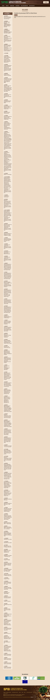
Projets (7, 5)
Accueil (3, 5)
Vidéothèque (39, 692)
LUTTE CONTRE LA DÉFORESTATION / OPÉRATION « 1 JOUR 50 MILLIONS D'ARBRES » (8, 31)
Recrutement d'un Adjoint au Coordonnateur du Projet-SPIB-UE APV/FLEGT (8, 367)
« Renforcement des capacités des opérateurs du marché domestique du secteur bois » (8, 246)
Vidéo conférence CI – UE (8, 642)
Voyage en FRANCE (8, 559)
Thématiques (12, 5)
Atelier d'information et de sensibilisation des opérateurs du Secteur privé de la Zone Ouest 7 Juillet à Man (8, 301)
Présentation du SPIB (15, 692)
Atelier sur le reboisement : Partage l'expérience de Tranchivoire (8, 335)
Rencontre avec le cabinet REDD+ (8, 592)
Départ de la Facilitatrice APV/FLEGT (8, 499)
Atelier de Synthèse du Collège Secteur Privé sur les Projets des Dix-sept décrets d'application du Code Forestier (8, 360)
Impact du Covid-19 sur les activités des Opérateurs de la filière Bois (8, 95)
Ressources (17, 5)
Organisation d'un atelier (8, 539)
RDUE (24, 692)
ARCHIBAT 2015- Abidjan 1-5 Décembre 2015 (8, 555)
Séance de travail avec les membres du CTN (8, 597)
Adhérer (43, 692)
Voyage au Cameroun (8, 601)
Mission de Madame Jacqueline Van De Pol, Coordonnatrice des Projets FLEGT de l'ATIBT (8, 341)
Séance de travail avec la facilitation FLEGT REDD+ (8, 101)
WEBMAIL (32, 697)
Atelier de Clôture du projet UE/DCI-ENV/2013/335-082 (8, 252)
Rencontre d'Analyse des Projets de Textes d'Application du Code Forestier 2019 (8, 107)
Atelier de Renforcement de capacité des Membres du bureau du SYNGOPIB (8, 615)
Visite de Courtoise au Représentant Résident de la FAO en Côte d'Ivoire (8, 239)
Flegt (22, 692)
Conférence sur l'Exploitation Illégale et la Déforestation (8, 316)
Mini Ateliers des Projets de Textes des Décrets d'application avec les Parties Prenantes (8, 509)
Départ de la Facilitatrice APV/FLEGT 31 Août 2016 (8, 504)
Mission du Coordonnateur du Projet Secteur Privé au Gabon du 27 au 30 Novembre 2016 (8, 458)
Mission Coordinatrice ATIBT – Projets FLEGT (8, 522)
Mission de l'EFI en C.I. (8, 633)
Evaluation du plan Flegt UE (8, 604)
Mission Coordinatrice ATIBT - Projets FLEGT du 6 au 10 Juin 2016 (8, 527)
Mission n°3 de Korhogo (8, 174)
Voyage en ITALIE (8, 578)
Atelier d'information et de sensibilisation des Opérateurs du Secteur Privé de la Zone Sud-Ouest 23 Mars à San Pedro (8, 440)
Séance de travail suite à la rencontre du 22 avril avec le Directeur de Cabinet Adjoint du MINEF (8, 80)
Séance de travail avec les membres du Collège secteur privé (8, 588)
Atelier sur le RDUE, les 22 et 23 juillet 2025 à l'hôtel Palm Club (8, 17)
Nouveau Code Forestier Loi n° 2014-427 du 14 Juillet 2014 (8, 629)
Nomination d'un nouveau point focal (8, 346)
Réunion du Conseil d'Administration (8, 112)
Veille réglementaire (24, 5)
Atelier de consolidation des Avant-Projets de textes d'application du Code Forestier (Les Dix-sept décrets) (8, 328)
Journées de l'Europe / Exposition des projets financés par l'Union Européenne (8, 322)
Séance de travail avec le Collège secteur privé (8, 546)
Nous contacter (31, 5)
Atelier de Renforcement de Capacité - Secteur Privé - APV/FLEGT (8, 570)
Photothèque (34, 692)
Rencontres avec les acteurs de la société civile (8, 609)
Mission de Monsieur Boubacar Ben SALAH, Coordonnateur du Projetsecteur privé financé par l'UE (8, 391)
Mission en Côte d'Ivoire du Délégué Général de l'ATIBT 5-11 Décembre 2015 (8, 564)
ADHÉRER (46, 2)
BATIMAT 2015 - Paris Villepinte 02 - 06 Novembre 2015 (8, 551)
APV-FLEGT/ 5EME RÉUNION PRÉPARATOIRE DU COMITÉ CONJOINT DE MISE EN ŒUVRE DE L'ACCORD (8, 24)
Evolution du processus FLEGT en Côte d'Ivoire (8, 654)
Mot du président (8, 692)
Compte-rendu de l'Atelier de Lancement (8, 74)
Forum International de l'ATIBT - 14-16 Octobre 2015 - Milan (8, 583)
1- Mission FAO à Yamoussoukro (8, 196)
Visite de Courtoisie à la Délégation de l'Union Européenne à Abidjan (8, 234)
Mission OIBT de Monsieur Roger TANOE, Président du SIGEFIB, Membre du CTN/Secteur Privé (8, 533)
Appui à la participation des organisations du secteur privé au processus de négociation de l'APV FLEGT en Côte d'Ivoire (8, 622)
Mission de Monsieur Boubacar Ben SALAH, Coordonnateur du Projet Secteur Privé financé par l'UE (8, 451)
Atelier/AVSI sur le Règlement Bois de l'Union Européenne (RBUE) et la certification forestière (8, 352)
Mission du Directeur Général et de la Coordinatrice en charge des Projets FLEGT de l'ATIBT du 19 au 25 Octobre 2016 (8, 493)
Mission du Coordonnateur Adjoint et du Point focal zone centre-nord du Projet (8, 415)
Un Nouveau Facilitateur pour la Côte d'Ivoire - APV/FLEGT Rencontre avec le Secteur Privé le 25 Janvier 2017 (8, 384)
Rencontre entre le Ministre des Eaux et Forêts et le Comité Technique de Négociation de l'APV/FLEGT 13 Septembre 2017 (8, 399)
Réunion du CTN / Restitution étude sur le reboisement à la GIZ (8, 637)
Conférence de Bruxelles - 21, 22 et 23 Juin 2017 (8, 446)
